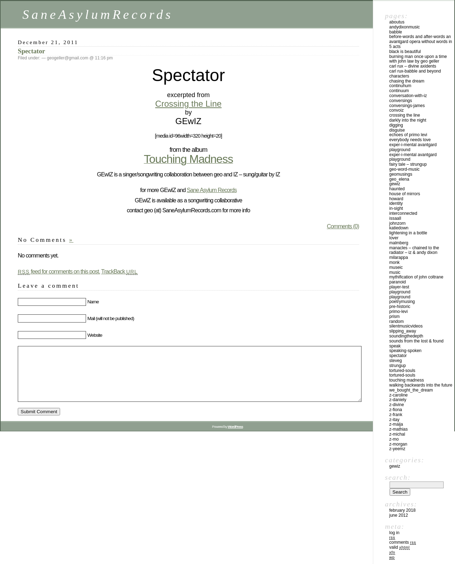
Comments (402, 542)
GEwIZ (394, 466)
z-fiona (395, 409)
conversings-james (407, 105)
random (396, 321)
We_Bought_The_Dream (411, 390)
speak (395, 346)
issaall (395, 218)
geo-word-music (404, 169)
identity (396, 203)
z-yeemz (397, 448)
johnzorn (397, 223)
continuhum (400, 85)
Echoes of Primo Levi (408, 134)
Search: (398, 477)
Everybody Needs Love (410, 139)
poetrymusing (402, 301)
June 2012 (398, 515)
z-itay (394, 419)
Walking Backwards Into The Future (420, 385)
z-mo (394, 439)
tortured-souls (402, 370)
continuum (399, 90)
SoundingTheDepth (406, 336)
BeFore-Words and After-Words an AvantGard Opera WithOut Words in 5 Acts (420, 41)
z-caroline (398, 395)
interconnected (403, 213)
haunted (397, 188)
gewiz (394, 183)
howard (396, 198)
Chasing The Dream (406, 81)
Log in (394, 532)
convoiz (396, 110)
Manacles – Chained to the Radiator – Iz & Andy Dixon (414, 250)
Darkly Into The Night (407, 120)
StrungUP (397, 365)
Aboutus (397, 22)
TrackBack (119, 271)
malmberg (398, 242)
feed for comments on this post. (59, 271)
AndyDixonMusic (404, 27)
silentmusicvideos (406, 326)
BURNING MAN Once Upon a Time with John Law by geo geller (418, 59)
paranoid (397, 282)
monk (394, 262)
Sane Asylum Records (211, 190)
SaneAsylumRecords (97, 14)
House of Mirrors (404, 193)
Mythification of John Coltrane (416, 277)
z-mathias (398, 429)
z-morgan (398, 444)
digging (396, 125)
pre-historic (399, 306)
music (394, 272)
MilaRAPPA (398, 257)
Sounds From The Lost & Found (416, 341)
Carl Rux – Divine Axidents (412, 66)
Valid (399, 547)
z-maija (396, 424)
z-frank (395, 414)
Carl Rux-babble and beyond (415, 71)
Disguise (397, 130)
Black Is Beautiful (405, 51)
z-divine (396, 404)
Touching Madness (406, 380)
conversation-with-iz (408, 95)
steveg (395, 360)
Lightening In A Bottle (408, 232)
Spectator (31, 51)
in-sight (396, 208)
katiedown (398, 227)
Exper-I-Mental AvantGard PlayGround (413, 147)
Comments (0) (343, 226)
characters (399, 76)
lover (393, 237)
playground (399, 291)
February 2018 (402, 510)
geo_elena (399, 179)
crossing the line (404, 115)
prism (394, 316)
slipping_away (402, 331)
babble (395, 32)
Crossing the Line (188, 103)
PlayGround (399, 296)
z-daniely (397, 399)
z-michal (397, 434)
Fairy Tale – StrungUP (408, 164)
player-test (399, 286)
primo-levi (398, 311)
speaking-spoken (405, 350)
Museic (396, 267)
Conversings (400, 100)
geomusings (400, 174)
